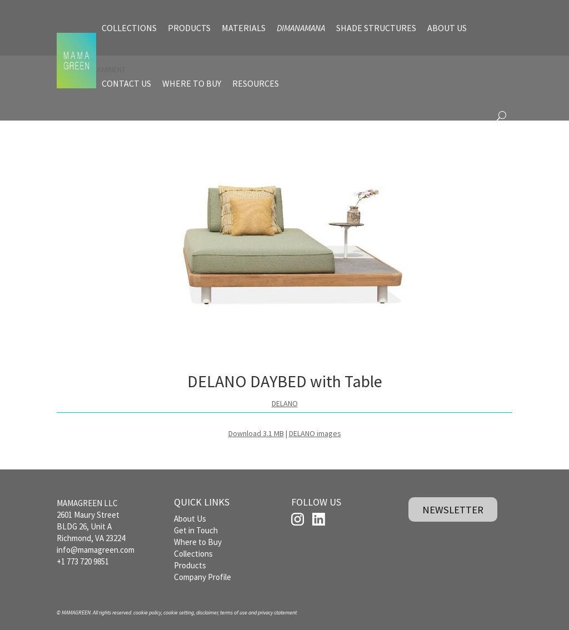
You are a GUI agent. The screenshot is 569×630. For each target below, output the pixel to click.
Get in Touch (196, 530)
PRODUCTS (189, 27)
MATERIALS (244, 27)
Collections (193, 553)
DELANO (285, 403)
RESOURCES (255, 83)
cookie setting (178, 612)
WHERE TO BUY (191, 83)
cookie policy (147, 612)
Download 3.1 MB (256, 433)
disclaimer (207, 612)
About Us (190, 518)
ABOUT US (447, 27)
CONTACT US (126, 83)
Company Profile (202, 577)
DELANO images (315, 433)
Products (190, 565)
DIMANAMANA (301, 27)
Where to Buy (198, 542)
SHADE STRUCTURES (376, 27)
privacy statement (277, 612)
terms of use (233, 612)
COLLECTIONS (129, 27)
